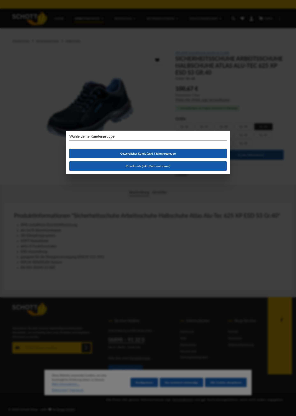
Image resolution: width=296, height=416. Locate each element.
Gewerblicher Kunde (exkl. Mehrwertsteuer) (148, 153)
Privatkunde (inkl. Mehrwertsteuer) (148, 166)
